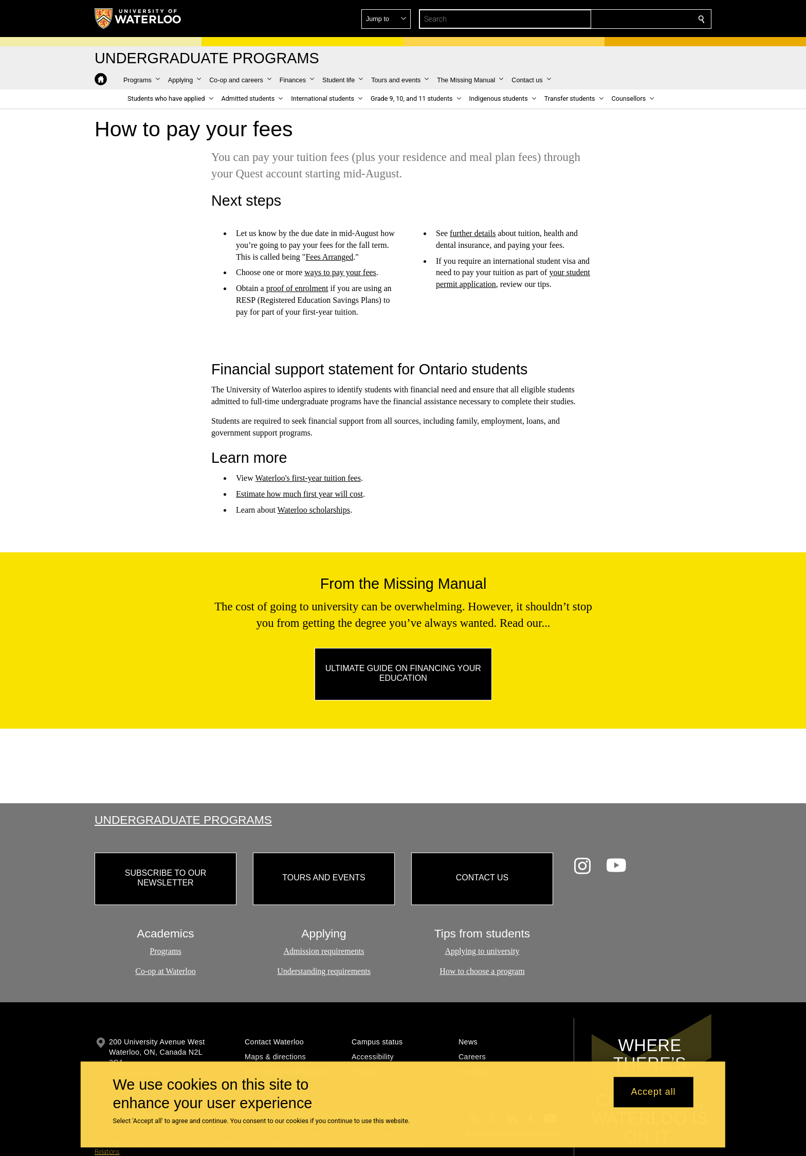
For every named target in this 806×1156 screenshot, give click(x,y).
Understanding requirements (324, 971)
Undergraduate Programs (183, 819)
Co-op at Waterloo (165, 971)
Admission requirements (324, 951)
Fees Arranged (329, 256)
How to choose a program (481, 971)
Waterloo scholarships (314, 509)
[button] (627, 19)
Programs (165, 951)
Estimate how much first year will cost (299, 494)
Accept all (653, 1092)
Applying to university (482, 951)
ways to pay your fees (340, 272)
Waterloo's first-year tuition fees (308, 478)
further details (473, 233)
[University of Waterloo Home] (138, 18)
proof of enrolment (297, 288)
